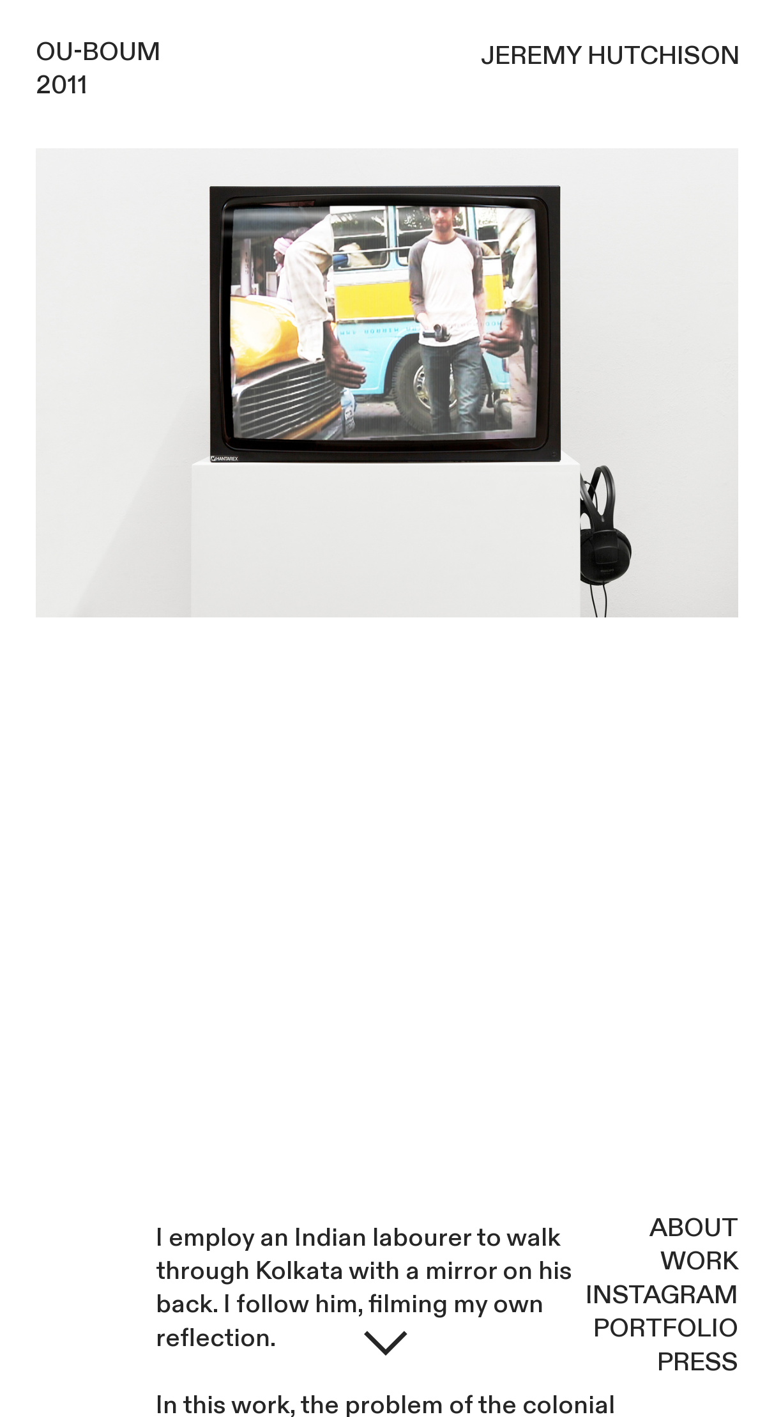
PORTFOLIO (665, 1328)
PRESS (697, 1362)
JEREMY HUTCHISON (610, 56)
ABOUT (693, 1228)
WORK (699, 1261)
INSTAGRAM (662, 1295)
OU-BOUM (98, 52)
